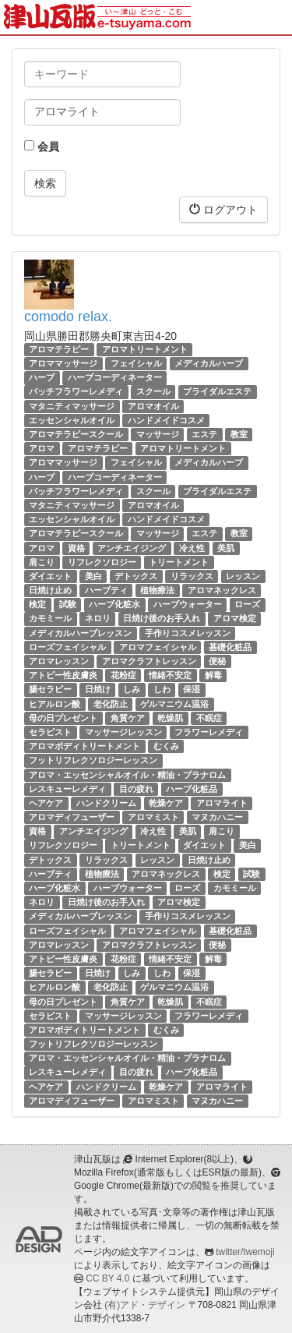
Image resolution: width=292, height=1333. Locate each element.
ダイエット (50, 576)
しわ (162, 689)
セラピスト (50, 732)
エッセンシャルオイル (71, 420)
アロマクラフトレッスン (149, 661)
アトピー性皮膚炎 (63, 675)
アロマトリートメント (145, 349)
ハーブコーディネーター (115, 377)
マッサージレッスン (123, 732)
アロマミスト (153, 817)
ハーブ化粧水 (114, 604)
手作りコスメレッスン (187, 633)
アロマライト (222, 803)
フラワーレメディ (208, 732)
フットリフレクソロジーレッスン (93, 760)
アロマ (42, 448)
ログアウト (223, 209)
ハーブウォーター (187, 604)
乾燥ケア (166, 803)
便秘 (217, 661)
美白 (93, 576)
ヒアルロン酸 (54, 704)
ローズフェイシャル (67, 647)
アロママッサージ (63, 363)
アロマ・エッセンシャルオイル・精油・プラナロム (127, 775)
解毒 (213, 675)
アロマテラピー (59, 349)
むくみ (166, 746)
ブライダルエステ (217, 392)
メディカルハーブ (208, 363)
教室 (239, 434)
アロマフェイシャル (157, 647)
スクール (153, 392)
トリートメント (179, 562)
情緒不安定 (170, 675)
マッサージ (157, 434)
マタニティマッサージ (71, 406)
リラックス (192, 576)
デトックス (135, 576)
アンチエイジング (131, 548)
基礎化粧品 (230, 647)
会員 (41, 146)
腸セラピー (50, 689)
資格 (76, 548)
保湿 (191, 689)
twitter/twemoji (245, 1251)
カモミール (50, 619)
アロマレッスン (59, 661)
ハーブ (42, 377)
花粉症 (123, 675)
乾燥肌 (170, 718)
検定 (37, 604)
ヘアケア (46, 803)
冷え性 (192, 548)
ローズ (247, 604)
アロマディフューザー (71, 817)
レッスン (243, 576)
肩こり (42, 562)
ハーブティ (106, 590)
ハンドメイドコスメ (166, 420)
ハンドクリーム (106, 803)
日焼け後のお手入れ (161, 619)
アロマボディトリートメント (84, 746)
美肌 (225, 548)
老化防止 (110, 704)
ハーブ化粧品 (191, 789)
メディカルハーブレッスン (80, 633)
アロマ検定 (234, 619)
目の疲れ (136, 789)
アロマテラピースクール (76, 434)
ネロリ (98, 619)
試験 (67, 604)
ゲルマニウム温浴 (174, 704)
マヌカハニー (217, 817)
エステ (204, 434)
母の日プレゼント (63, 718)
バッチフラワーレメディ (76, 392)
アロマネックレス (222, 590)
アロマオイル (153, 406)
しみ (131, 689)
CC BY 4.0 (107, 1278)
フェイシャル (136, 363)
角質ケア (128, 718)
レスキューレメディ (67, 789)
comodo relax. (68, 316)
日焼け (98, 689)
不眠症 (209, 718)
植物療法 (157, 590)
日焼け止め (50, 590)
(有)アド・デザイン (144, 1304)
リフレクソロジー (102, 562)
